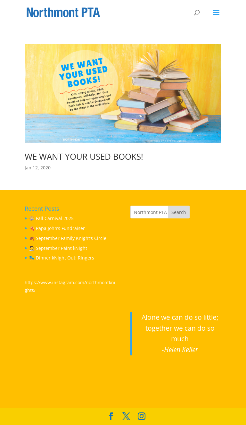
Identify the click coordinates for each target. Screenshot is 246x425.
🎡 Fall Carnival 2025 (51, 218)
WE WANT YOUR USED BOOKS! (84, 156)
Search (178, 212)
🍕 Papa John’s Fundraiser (57, 228)
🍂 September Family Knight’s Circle (67, 238)
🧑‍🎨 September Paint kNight (58, 248)
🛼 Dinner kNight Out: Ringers (61, 258)
